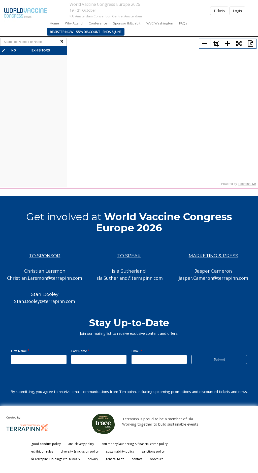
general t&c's (115, 459)
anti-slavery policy (81, 444)
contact (137, 459)
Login (237, 10)
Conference (98, 23)
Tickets (219, 10)
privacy (93, 459)
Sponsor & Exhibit (126, 23)
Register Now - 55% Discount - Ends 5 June (85, 32)
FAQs (183, 23)
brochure (156, 459)
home (54, 23)
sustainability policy (120, 451)
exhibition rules (42, 451)
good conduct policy (46, 444)
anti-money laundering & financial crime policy (135, 444)
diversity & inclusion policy (80, 451)
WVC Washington (159, 23)
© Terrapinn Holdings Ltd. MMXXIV (55, 459)
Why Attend (74, 23)
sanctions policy (153, 451)
